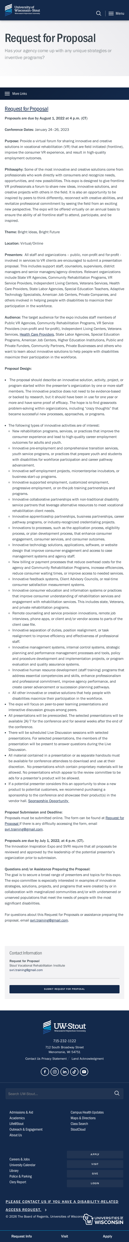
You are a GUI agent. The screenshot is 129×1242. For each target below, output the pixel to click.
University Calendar (22, 1165)
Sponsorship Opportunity (48, 801)
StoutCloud (78, 1129)
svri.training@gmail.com (24, 829)
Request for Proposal (26, 108)
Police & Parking (20, 1176)
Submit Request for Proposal (64, 989)
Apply (95, 1154)
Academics (17, 1118)
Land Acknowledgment (87, 1059)
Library (13, 1171)
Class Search (79, 1124)
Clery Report (17, 1182)
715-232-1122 (64, 1041)
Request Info (21, 1236)
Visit (95, 1164)
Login (95, 1183)
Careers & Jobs (19, 1159)
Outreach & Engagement (25, 1129)
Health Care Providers (37, 334)
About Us (15, 1135)
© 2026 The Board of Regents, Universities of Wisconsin (45, 1217)
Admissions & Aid (21, 1112)
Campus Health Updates (87, 1112)
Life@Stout (16, 1124)
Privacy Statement (54, 1059)
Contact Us (33, 1059)
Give (95, 1173)
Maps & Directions (83, 1118)
